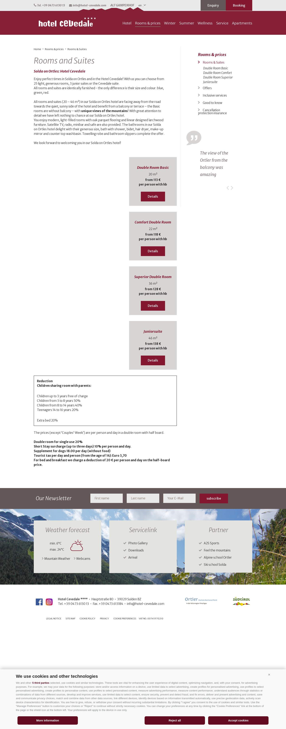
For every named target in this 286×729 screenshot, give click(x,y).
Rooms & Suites (77, 147)
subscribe (214, 596)
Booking (239, 5)
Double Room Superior (218, 175)
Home (37, 147)
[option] (143, 60)
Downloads (136, 648)
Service (222, 121)
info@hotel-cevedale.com (87, 5)
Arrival (132, 655)
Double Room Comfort (217, 171)
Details (153, 295)
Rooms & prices (147, 121)
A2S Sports (211, 641)
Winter (170, 121)
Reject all (175, 720)
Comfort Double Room (153, 320)
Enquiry (213, 5)
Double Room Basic (153, 265)
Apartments (242, 121)
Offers (207, 186)
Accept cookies (238, 720)
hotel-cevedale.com (68, 120)
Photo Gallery (138, 641)
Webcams (82, 657)
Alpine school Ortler (218, 655)
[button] (269, 675)
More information (47, 720)
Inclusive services (215, 193)
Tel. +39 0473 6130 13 (49, 5)
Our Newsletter (54, 596)
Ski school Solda (215, 663)
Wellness (205, 121)
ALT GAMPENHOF (122, 5)
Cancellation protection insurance (212, 209)
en (142, 5)
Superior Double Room (153, 375)
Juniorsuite (153, 429)
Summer (186, 121)
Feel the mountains (217, 648)
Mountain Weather (56, 657)
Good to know (212, 201)
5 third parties (40, 682)
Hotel (127, 121)
